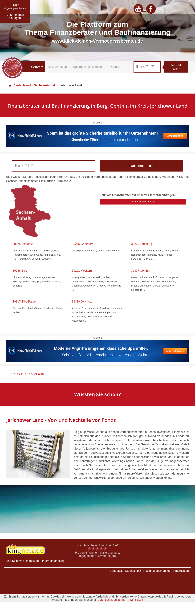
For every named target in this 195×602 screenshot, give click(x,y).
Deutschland (20, 85)
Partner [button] (115, 66)
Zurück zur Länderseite (27, 374)
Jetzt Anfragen (57, 66)
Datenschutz (133, 570)
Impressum (182, 570)
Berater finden (176, 67)
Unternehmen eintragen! (143, 201)
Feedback (116, 570)
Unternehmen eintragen (88, 66)
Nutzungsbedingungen (157, 570)
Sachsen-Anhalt (45, 85)
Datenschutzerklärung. (112, 599)
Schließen (136, 599)
